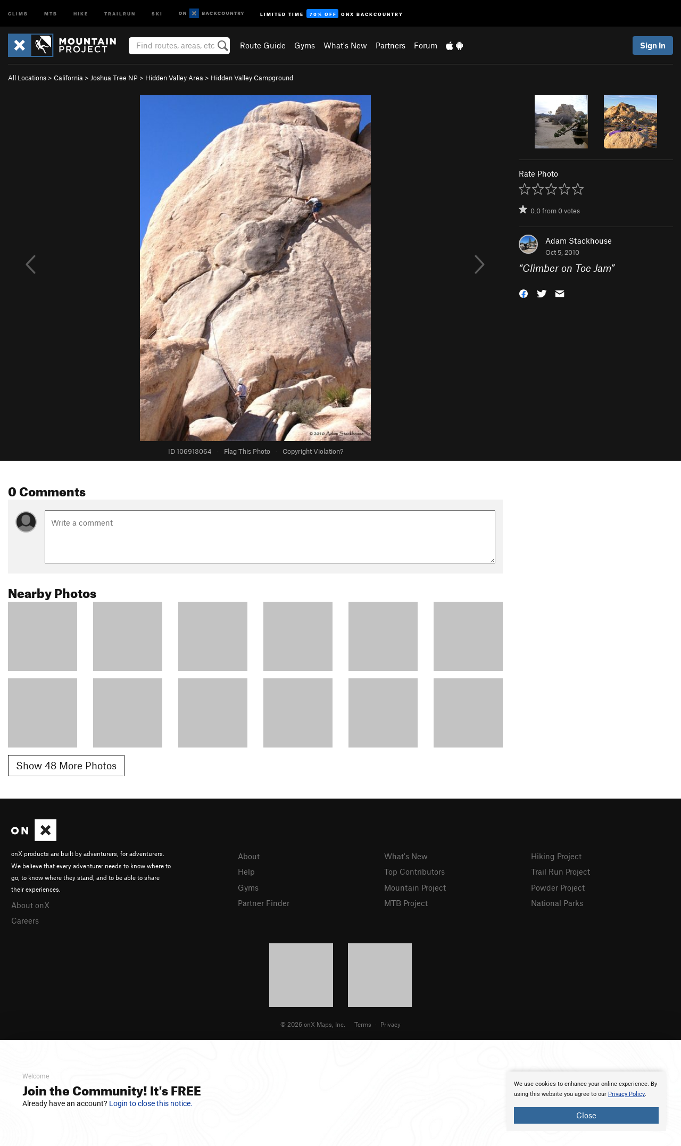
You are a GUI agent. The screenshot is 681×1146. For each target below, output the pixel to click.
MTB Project (406, 903)
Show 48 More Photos (66, 765)
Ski (157, 13)
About (249, 856)
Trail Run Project (560, 871)
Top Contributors (414, 871)
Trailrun (120, 13)
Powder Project (558, 887)
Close (586, 1115)
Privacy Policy (626, 1094)
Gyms (304, 45)
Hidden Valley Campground (252, 77)
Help (246, 871)
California (68, 77)
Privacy (390, 1024)
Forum (425, 45)
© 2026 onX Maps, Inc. (312, 1024)
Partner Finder (263, 903)
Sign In (653, 45)
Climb (18, 13)
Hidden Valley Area (174, 77)
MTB (50, 13)
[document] (586, 1101)
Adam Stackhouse (578, 240)
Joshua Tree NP (114, 77)
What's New (345, 45)
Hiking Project (556, 856)
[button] (523, 293)
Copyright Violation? (313, 451)
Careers (25, 920)
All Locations (27, 77)
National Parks (557, 903)
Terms (362, 1024)
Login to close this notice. (151, 1103)
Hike (80, 13)
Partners (390, 45)
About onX (30, 905)
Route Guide (263, 45)
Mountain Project (415, 887)
